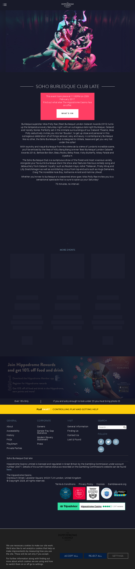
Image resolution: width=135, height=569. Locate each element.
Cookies (100, 484)
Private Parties (14, 448)
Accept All (71, 555)
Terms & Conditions (65, 484)
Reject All (95, 555)
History (10, 435)
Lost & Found (74, 439)
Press (40, 444)
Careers (41, 426)
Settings (118, 555)
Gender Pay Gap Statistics (45, 432)
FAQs (9, 439)
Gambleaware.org (117, 484)
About (10, 426)
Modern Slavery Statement (45, 438)
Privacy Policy (86, 484)
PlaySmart (12, 444)
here (9, 469)
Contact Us (73, 435)
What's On (67, 113)
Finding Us (72, 431)
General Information (77, 426)
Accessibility (13, 431)
